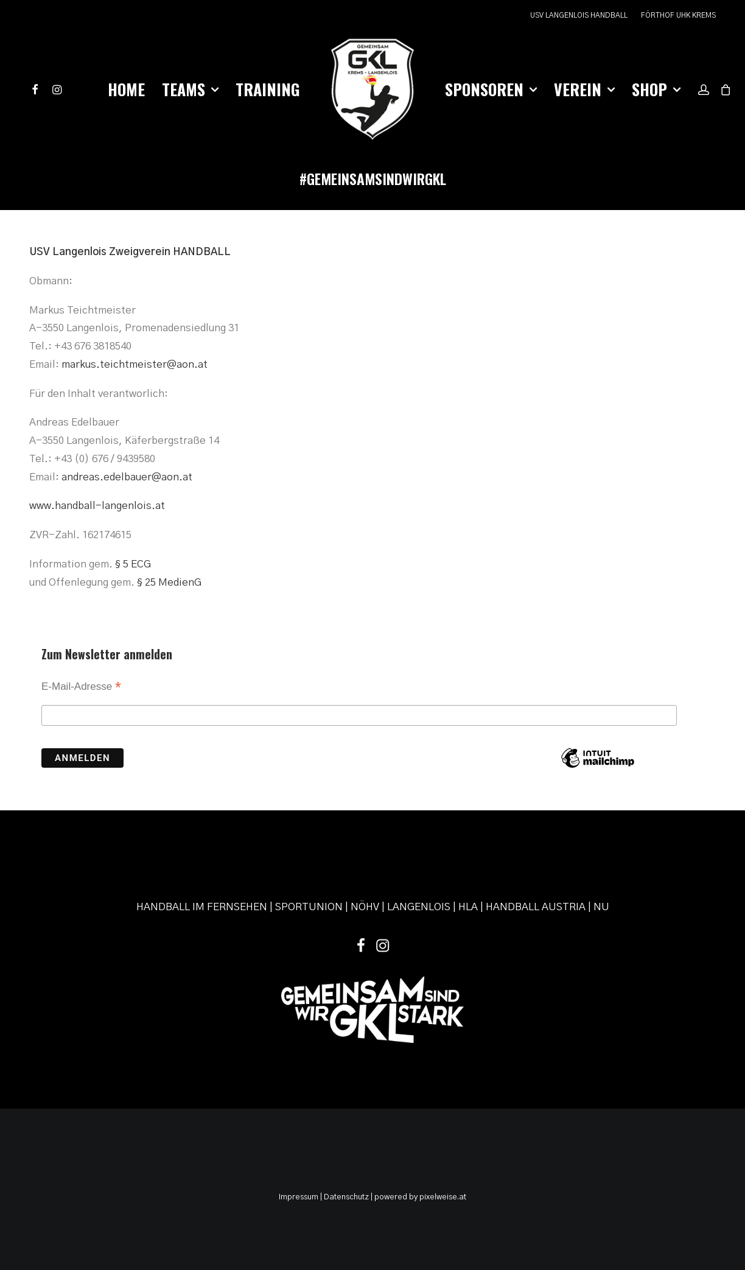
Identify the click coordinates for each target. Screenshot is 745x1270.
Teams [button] (190, 89)
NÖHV (365, 907)
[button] (37, 89)
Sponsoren (491, 89)
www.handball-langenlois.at (97, 505)
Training (268, 89)
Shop (656, 89)
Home (126, 89)
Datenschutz (346, 1197)
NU (601, 907)
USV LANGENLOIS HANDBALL (579, 15)
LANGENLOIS (418, 907)
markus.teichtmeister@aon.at (134, 364)
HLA (468, 907)
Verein (584, 89)
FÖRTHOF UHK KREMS (678, 15)
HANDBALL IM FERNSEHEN (201, 907)
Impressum (298, 1197)
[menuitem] (581, 15)
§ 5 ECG (133, 564)
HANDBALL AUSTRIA (536, 907)
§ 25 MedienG (169, 582)
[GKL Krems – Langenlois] (372, 89)
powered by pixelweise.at (420, 1197)
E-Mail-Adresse (81, 687)
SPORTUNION (309, 907)
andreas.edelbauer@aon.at (126, 477)
